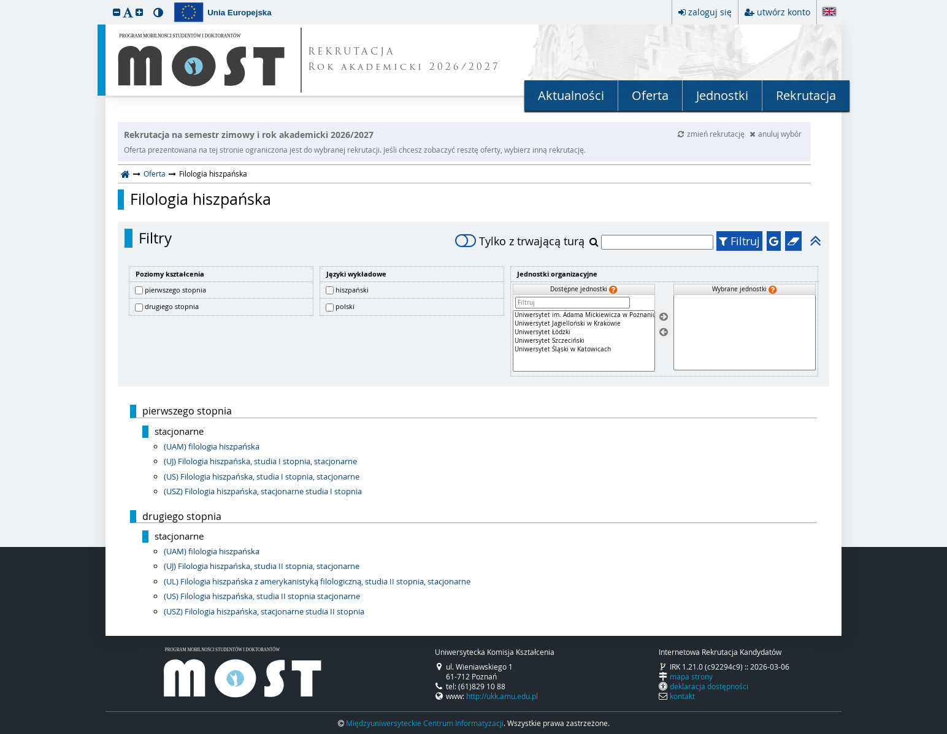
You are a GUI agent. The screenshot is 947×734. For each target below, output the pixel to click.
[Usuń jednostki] (663, 332)
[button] (116, 12)
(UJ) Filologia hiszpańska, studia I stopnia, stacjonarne (260, 461)
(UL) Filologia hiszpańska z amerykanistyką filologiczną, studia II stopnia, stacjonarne (317, 581)
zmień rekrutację (712, 134)
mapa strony (691, 676)
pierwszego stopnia (175, 289)
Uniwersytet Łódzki (583, 332)
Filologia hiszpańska (200, 199)
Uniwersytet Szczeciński (583, 341)
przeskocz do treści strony (3, 3)
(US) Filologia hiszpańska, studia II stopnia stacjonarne (262, 596)
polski (345, 306)
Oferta (650, 95)
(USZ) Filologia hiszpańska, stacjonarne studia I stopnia (263, 491)
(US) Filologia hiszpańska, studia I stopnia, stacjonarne (261, 476)
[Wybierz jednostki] (663, 317)
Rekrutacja (806, 95)
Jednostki (722, 95)
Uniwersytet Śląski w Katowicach (583, 349)
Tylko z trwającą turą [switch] (520, 241)
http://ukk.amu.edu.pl (502, 696)
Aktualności (571, 95)
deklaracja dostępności (709, 686)
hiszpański (352, 289)
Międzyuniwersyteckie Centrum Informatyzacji (425, 723)
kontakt (682, 696)
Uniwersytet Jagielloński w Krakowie (583, 323)
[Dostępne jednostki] (584, 341)
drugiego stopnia (172, 306)
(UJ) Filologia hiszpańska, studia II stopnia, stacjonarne (261, 566)
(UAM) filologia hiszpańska (211, 446)
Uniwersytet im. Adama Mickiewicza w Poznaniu (583, 315)
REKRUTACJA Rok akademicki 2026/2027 (404, 60)
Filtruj (739, 241)
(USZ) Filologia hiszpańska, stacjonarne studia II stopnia (264, 611)
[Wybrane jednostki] (744, 332)
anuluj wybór (776, 134)
